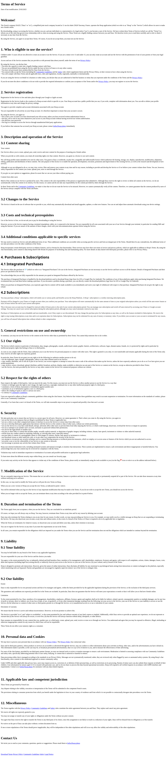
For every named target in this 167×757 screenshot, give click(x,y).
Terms (10, 754)
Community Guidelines (44, 72)
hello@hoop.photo (59, 126)
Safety (60, 72)
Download (4, 754)
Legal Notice (49, 754)
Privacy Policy (85, 60)
